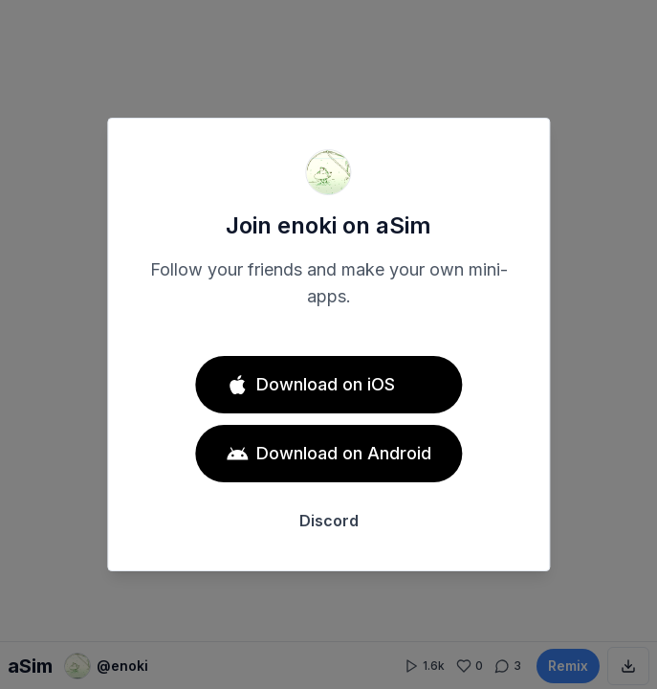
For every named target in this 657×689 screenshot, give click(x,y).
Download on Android (328, 453)
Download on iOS (310, 384)
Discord (329, 520)
